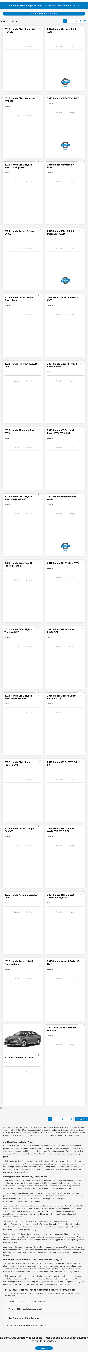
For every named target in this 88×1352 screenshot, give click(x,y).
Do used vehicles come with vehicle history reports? (27, 1325)
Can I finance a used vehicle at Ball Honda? (24, 1318)
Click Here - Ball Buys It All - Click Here (44, 13)
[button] (38, 1054)
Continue (44, 1348)
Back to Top (82, 1119)
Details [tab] (16, 46)
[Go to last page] (85, 21)
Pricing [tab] (29, 46)
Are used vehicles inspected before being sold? (25, 1309)
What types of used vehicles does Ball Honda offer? (27, 1302)
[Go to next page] (81, 21)
